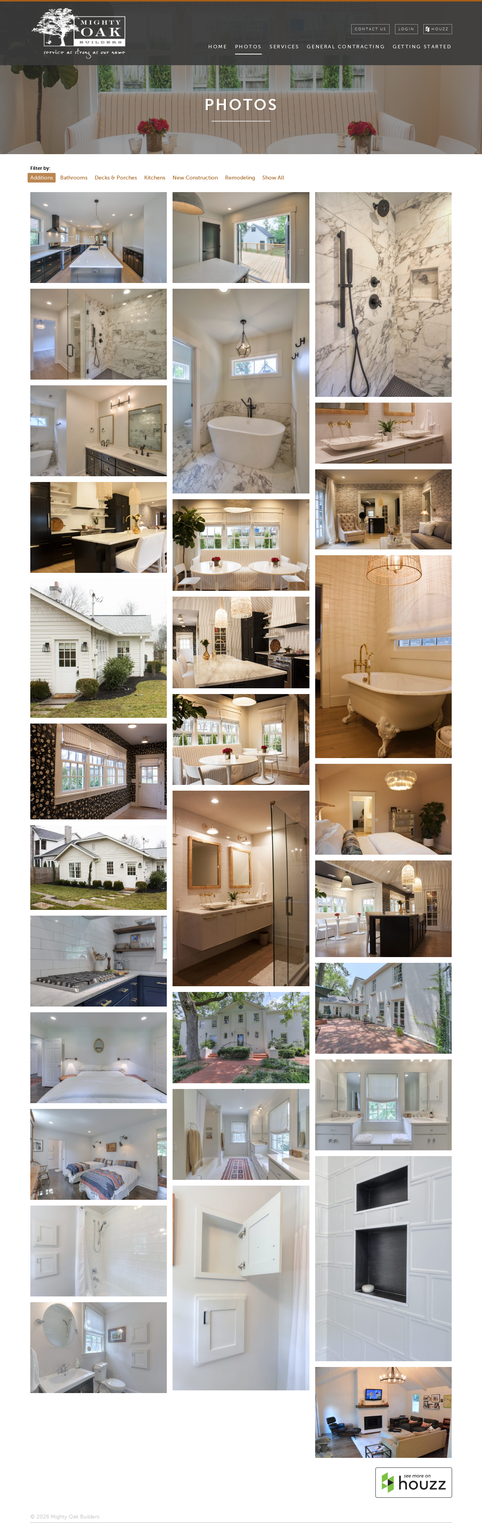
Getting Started (422, 46)
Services (284, 46)
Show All (273, 177)
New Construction (195, 177)
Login (406, 29)
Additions (41, 177)
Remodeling (240, 177)
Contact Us (370, 29)
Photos (248, 46)
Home (217, 46)
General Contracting (346, 46)
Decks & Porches (116, 177)
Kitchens (154, 177)
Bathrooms (73, 177)
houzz (440, 29)
